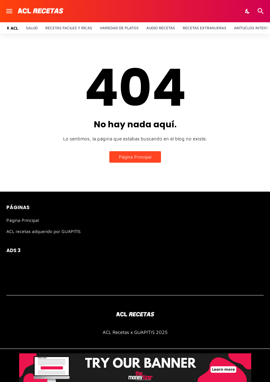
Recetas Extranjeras (204, 27)
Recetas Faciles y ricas (68, 27)
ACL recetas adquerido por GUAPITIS (43, 231)
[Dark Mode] (248, 11)
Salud (32, 27)
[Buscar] (261, 11)
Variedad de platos (119, 27)
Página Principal (135, 156)
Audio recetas (160, 27)
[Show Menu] (9, 11)
